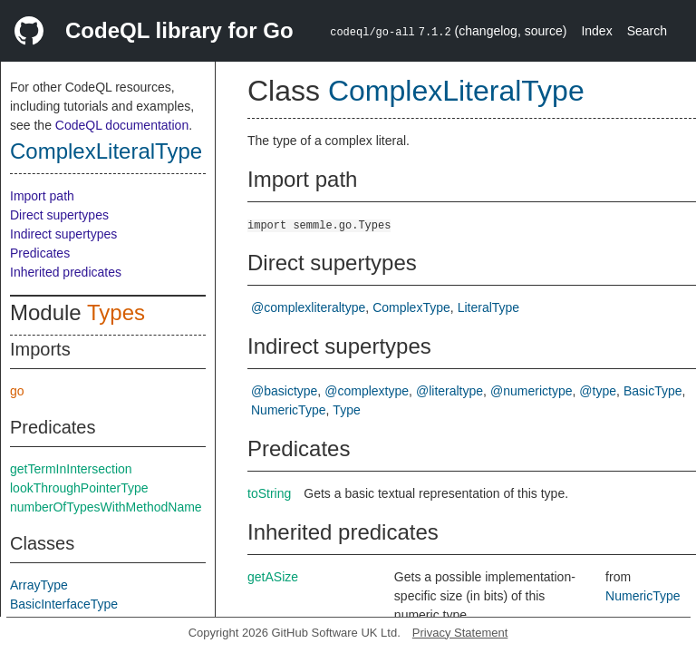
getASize (272, 577)
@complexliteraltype (308, 307)
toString (269, 493)
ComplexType (411, 307)
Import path (42, 196)
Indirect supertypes (63, 234)
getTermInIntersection (71, 469)
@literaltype (449, 391)
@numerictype (531, 391)
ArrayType (39, 585)
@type (597, 391)
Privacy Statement (460, 632)
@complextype (366, 391)
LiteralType (488, 307)
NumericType (288, 410)
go (17, 391)
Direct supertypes (59, 215)
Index (596, 31)
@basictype (284, 391)
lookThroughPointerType (79, 488)
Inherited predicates (65, 272)
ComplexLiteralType (106, 151)
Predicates (40, 253)
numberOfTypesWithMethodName (106, 507)
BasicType (653, 391)
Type (346, 410)
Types (116, 312)
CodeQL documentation (121, 125)
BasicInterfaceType (64, 604)
